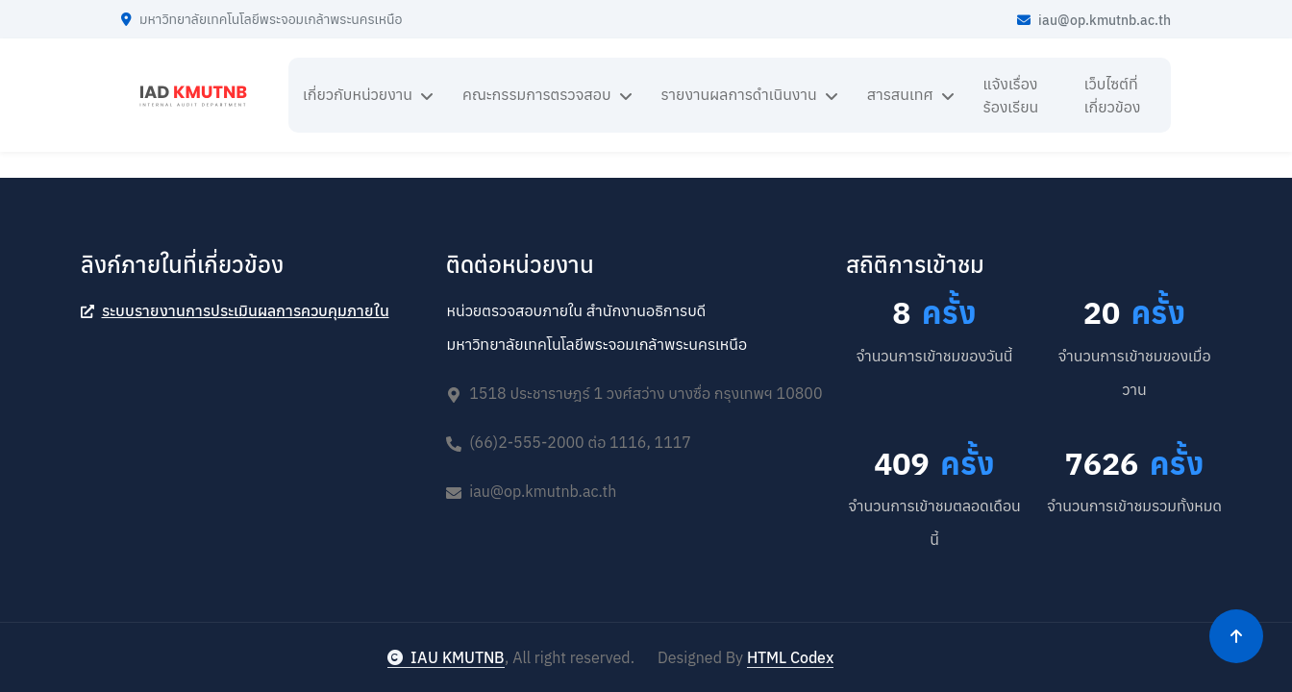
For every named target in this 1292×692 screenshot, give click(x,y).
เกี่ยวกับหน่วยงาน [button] (357, 94)
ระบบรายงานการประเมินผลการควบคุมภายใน (235, 310)
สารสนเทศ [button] (900, 94)
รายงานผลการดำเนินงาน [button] (739, 94)
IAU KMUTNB (446, 657)
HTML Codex (790, 657)
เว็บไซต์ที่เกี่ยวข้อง (1112, 95)
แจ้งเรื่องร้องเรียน (1011, 95)
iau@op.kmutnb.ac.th (1094, 20)
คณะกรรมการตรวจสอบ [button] (536, 94)
